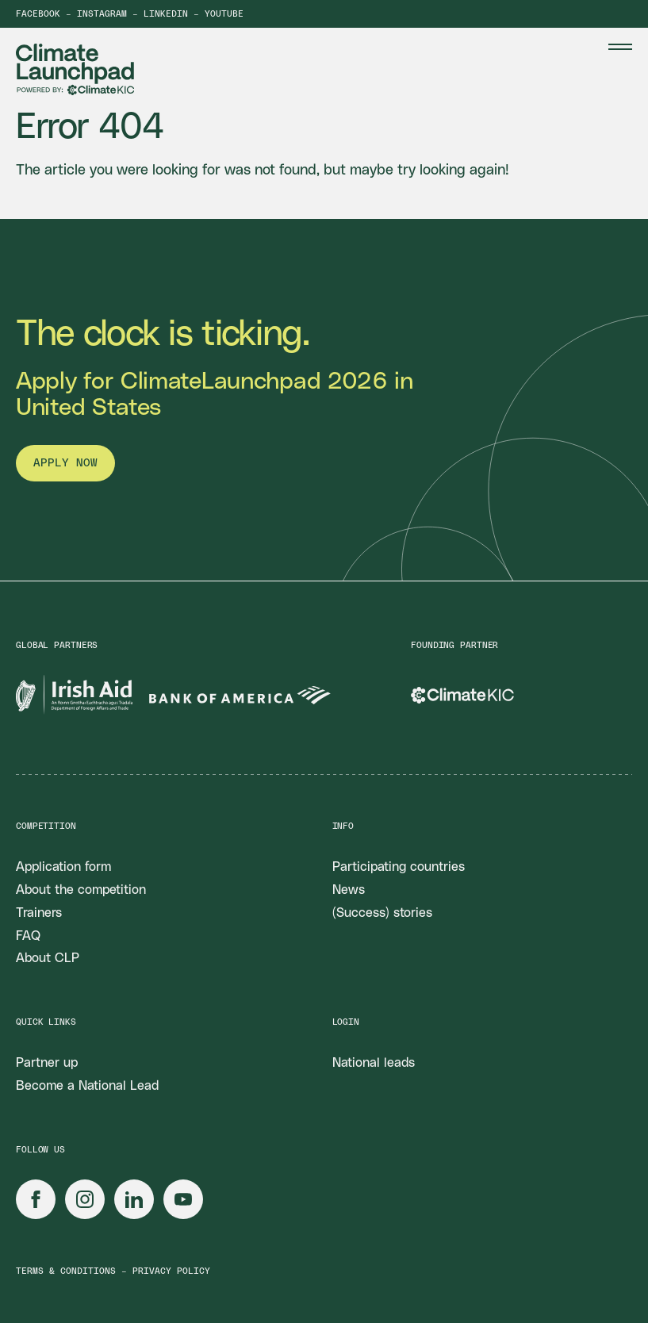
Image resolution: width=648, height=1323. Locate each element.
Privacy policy (171, 1271)
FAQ (28, 936)
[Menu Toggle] (620, 47)
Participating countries (398, 867)
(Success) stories (382, 913)
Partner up (47, 1062)
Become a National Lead (87, 1085)
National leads (373, 1062)
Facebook (38, 14)
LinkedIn (166, 14)
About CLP (47, 958)
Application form (63, 867)
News (348, 890)
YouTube (224, 14)
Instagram (102, 14)
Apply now (65, 463)
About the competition (81, 890)
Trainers (39, 913)
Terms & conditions (66, 1271)
